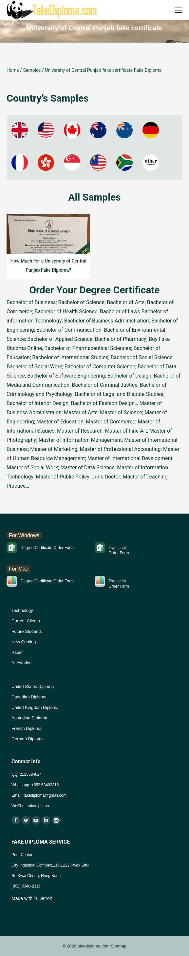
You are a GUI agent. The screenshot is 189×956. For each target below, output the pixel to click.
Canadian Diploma (29, 696)
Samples (32, 70)
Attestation (21, 662)
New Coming (23, 641)
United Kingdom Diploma (35, 707)
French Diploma (26, 728)
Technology (22, 610)
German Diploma (27, 738)
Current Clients (25, 620)
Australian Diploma (29, 717)
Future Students (26, 631)
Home (13, 70)
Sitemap (118, 946)
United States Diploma (32, 686)
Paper (17, 652)
